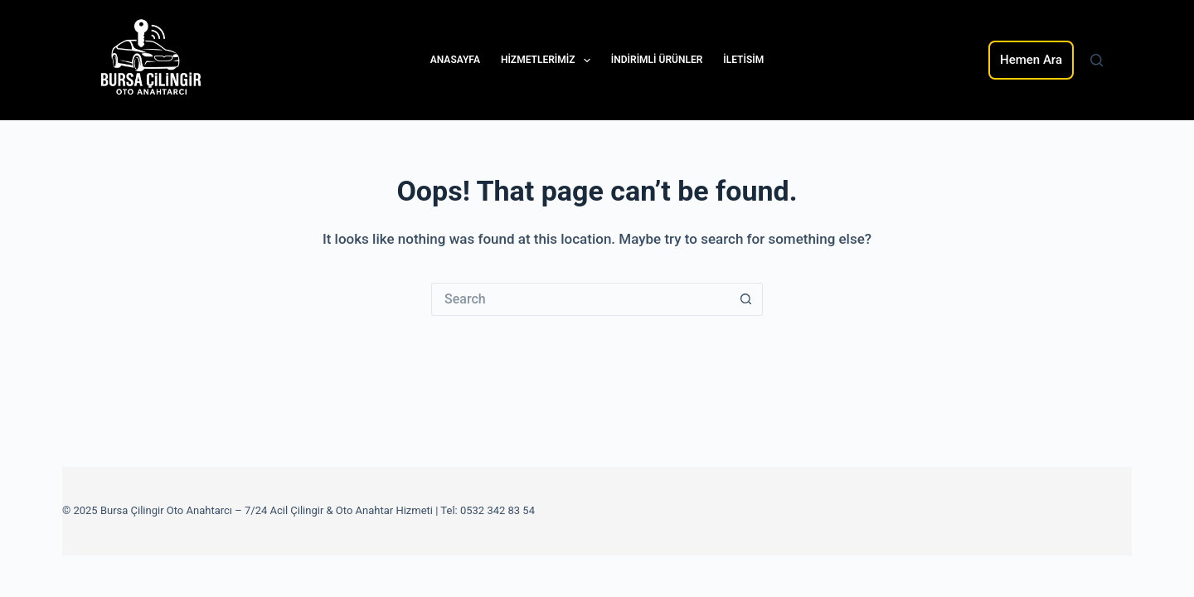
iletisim (743, 60)
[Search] (1096, 60)
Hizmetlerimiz (549, 60)
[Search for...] (580, 299)
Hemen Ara (1031, 59)
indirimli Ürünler (656, 60)
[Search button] (746, 299)
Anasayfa (455, 60)
